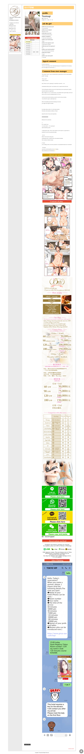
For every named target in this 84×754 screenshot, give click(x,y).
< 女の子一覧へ (27, 744)
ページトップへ (71, 748)
